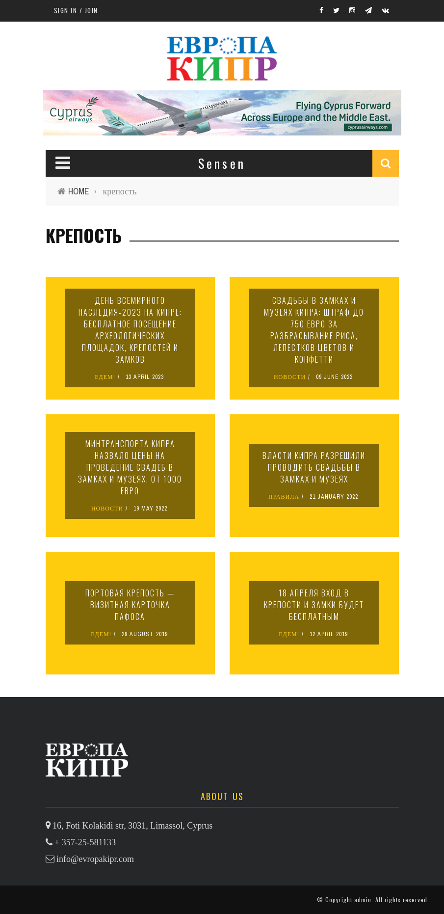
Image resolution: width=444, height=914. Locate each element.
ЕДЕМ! (105, 377)
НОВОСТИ (290, 377)
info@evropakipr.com (95, 859)
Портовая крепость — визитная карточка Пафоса (130, 604)
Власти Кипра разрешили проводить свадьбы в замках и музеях (314, 467)
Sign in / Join (76, 10)
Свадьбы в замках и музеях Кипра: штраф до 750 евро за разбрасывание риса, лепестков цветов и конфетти (314, 330)
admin (362, 899)
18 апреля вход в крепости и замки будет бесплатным (314, 604)
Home (78, 191)
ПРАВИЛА (283, 497)
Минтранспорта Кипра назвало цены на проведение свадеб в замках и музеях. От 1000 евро (130, 467)
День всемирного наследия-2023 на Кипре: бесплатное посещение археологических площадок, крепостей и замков (130, 330)
